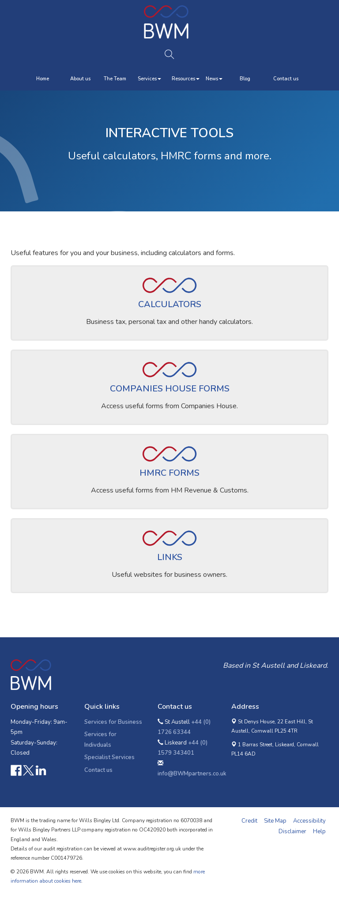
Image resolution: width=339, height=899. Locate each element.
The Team (115, 78)
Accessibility (309, 821)
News (214, 78)
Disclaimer (292, 831)
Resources (186, 78)
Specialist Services (109, 757)
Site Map (275, 821)
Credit (249, 821)
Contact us (285, 78)
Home (42, 78)
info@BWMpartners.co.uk (192, 774)
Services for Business (113, 722)
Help (319, 831)
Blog (245, 78)
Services (149, 78)
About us (80, 78)
